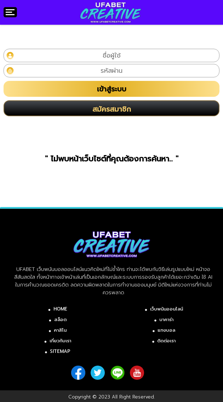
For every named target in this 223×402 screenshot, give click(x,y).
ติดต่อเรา (166, 340)
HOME (60, 309)
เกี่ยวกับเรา (60, 340)
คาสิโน (60, 330)
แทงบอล (166, 330)
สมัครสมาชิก (111, 109)
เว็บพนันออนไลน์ (166, 309)
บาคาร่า (166, 319)
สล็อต (60, 319)
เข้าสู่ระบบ (111, 89)
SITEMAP (60, 351)
